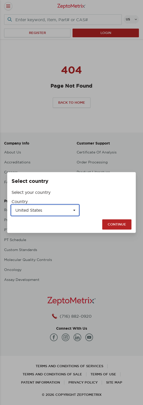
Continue (117, 224)
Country (20, 201)
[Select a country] (45, 210)
